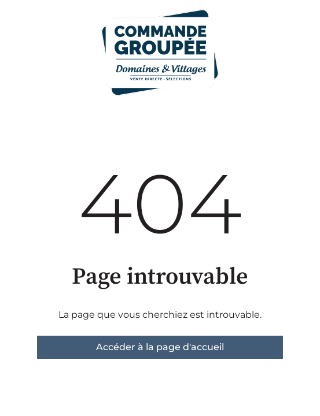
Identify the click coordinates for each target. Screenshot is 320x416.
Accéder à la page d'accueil (160, 346)
